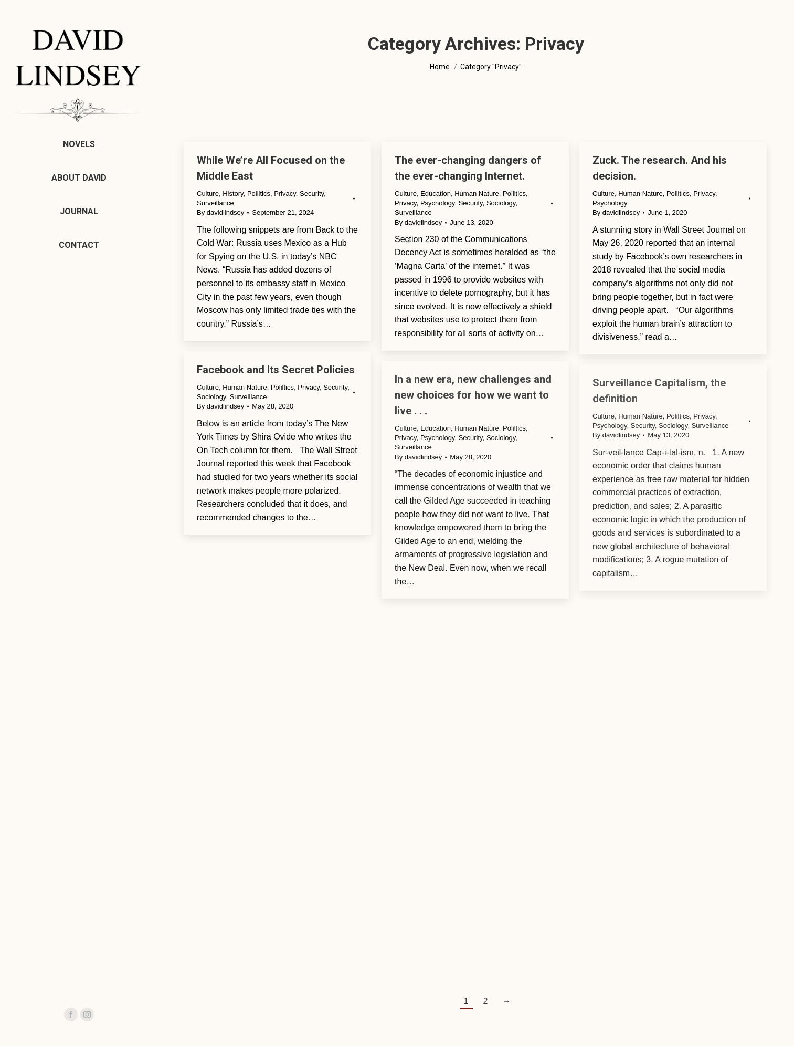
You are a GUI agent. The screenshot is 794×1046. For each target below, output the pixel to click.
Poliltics (258, 193)
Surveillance (215, 203)
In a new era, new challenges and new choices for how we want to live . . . (473, 395)
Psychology (437, 203)
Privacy (285, 193)
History (233, 193)
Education (435, 193)
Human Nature (476, 193)
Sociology (500, 203)
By (220, 212)
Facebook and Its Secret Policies (276, 369)
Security (312, 193)
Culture (208, 193)
